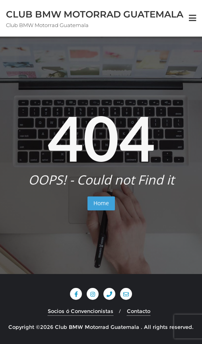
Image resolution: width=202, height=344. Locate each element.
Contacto (138, 311)
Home (101, 203)
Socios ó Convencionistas (80, 311)
